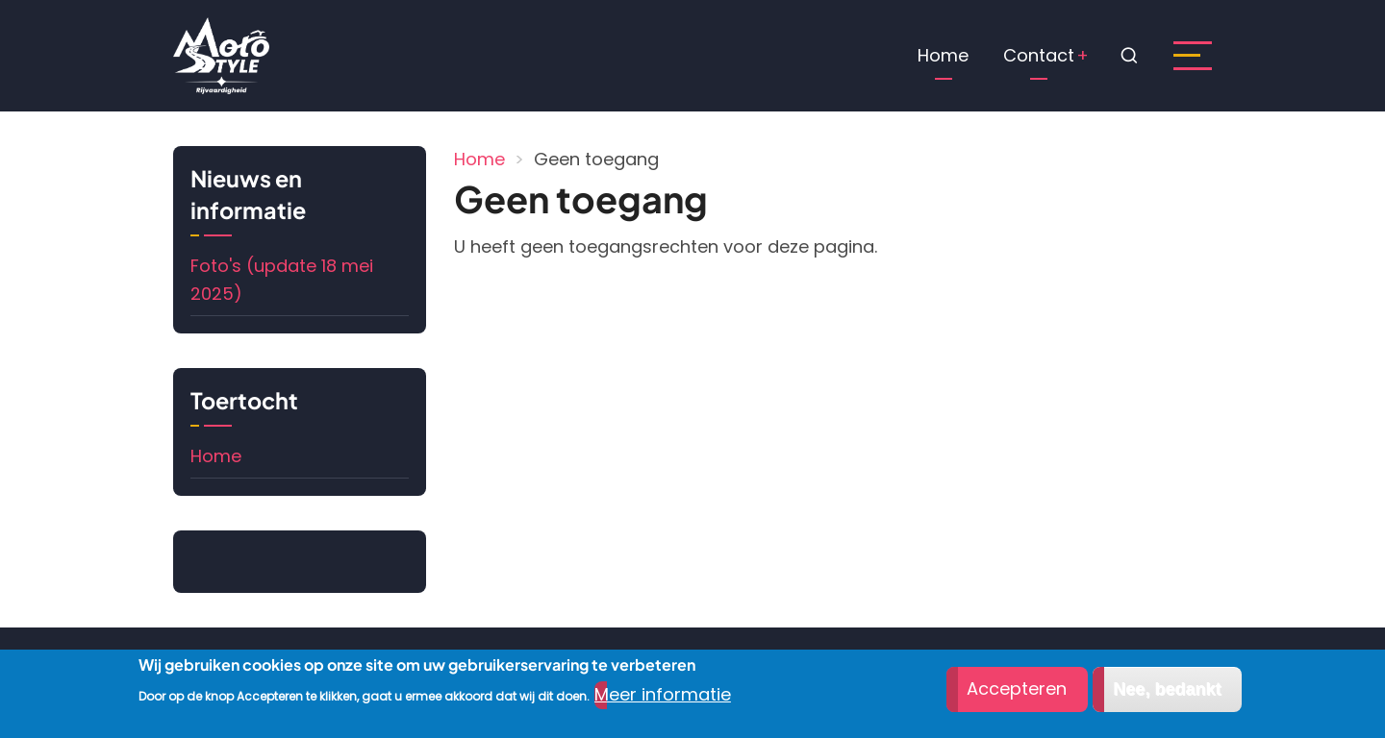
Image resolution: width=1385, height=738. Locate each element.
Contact (1038, 55)
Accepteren (1017, 690)
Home (943, 55)
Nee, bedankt (1167, 691)
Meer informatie (662, 695)
